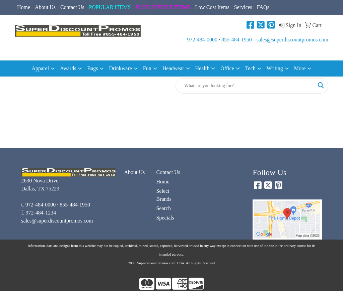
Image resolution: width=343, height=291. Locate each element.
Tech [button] (250, 68)
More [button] (300, 68)
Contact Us (72, 7)
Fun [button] (147, 68)
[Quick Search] (245, 86)
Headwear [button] (173, 68)
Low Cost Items (212, 7)
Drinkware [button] (120, 68)
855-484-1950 (236, 39)
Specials (165, 218)
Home (23, 7)
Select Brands (163, 195)
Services (243, 7)
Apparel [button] (40, 68)
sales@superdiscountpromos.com (292, 39)
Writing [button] (275, 68)
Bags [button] (92, 68)
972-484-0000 (202, 39)
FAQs (263, 7)
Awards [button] (68, 68)
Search (163, 208)
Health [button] (202, 68)
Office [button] (227, 68)
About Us (45, 7)
